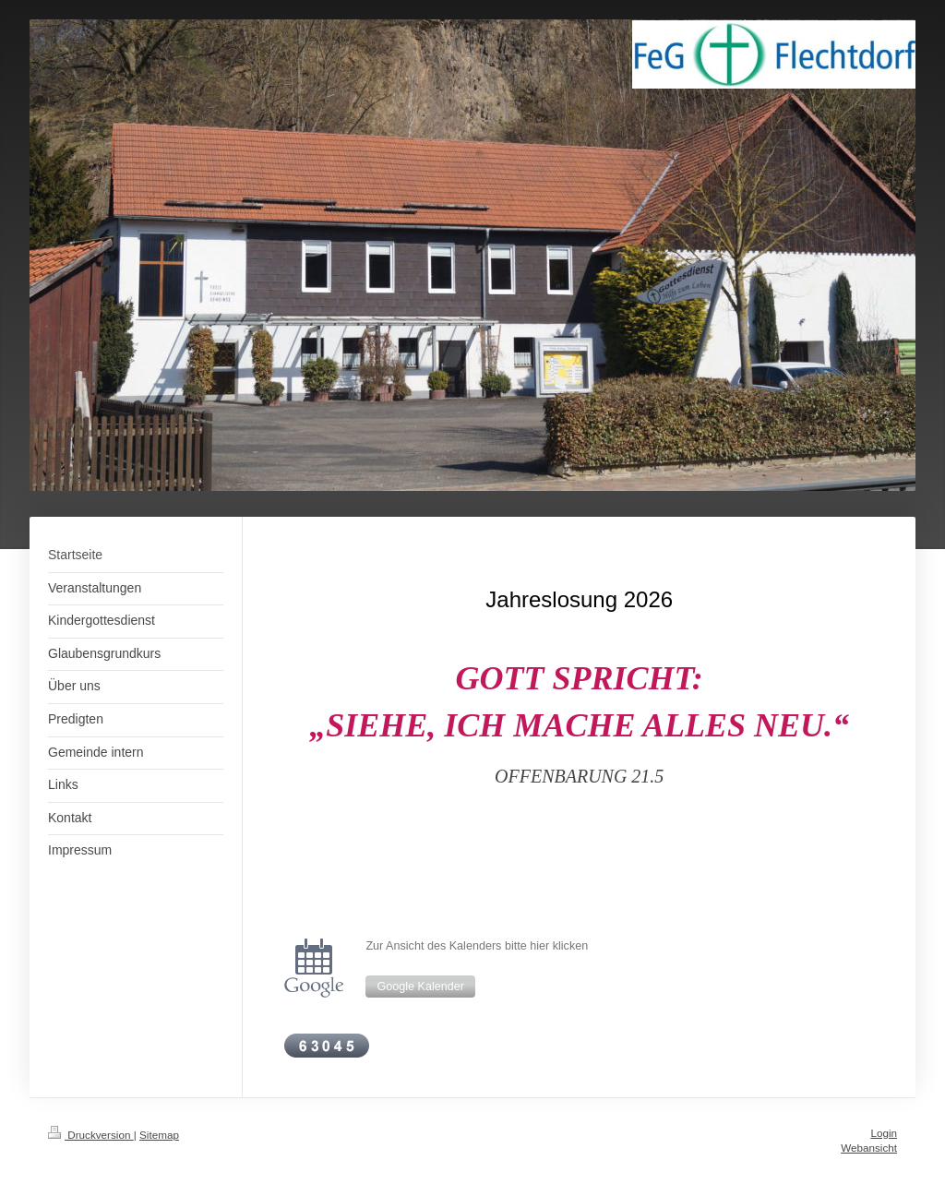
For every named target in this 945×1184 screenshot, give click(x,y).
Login (883, 1133)
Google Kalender (420, 986)
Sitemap (159, 1135)
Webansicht (869, 1148)
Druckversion (91, 1135)
